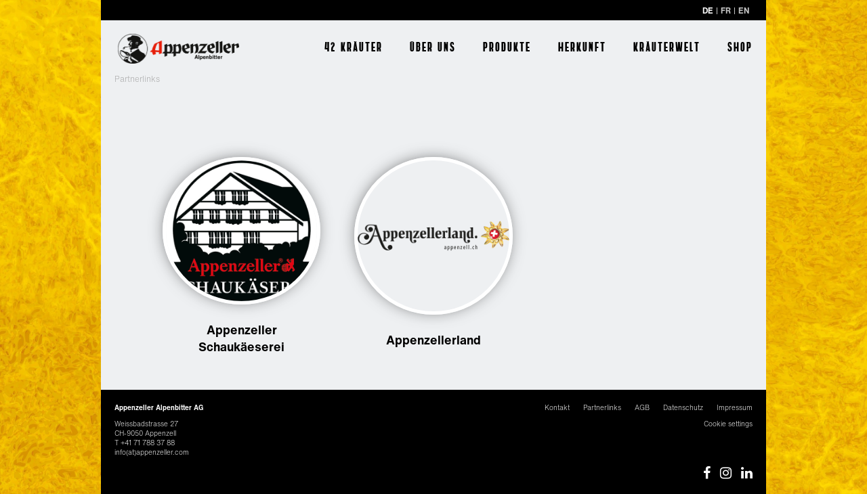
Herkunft (582, 46)
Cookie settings (728, 424)
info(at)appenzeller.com (151, 452)
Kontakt (557, 408)
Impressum (735, 408)
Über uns (433, 46)
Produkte (507, 46)
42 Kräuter (353, 46)
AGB (642, 408)
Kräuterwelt (666, 46)
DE (707, 10)
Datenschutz (683, 408)
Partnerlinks (602, 408)
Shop (740, 46)
